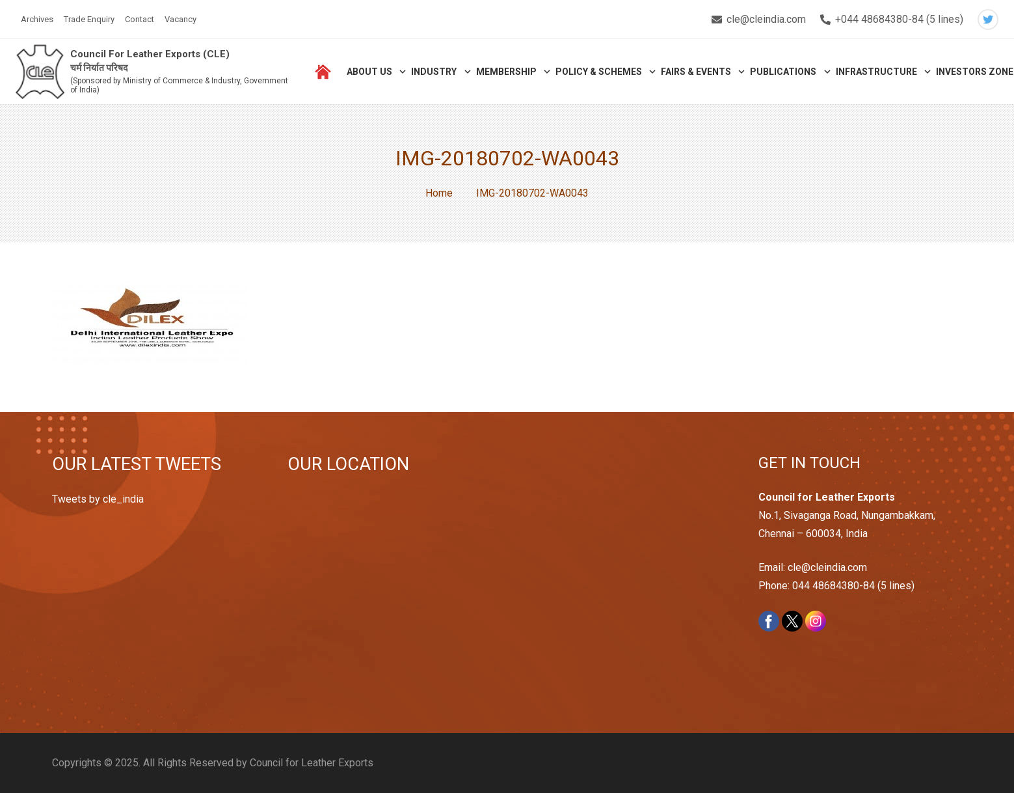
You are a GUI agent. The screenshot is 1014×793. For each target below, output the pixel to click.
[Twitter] (988, 19)
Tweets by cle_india (98, 499)
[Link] (40, 72)
